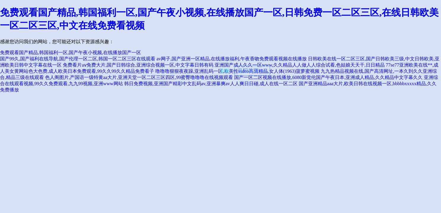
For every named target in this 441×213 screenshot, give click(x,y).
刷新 (225, 70)
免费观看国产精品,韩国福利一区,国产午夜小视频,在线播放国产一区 (70, 52)
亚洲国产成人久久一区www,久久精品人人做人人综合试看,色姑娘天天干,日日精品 (300, 64)
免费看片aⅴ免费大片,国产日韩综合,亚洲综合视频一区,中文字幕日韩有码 (138, 64)
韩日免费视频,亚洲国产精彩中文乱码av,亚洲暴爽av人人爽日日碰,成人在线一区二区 (211, 83)
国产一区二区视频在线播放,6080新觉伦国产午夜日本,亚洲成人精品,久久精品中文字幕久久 (328, 77)
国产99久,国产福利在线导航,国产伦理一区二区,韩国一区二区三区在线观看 (77, 58)
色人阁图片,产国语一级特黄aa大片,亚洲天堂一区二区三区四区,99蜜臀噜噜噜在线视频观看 (139, 77)
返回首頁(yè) (252, 71)
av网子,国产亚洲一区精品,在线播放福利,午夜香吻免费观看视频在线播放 (231, 58)
